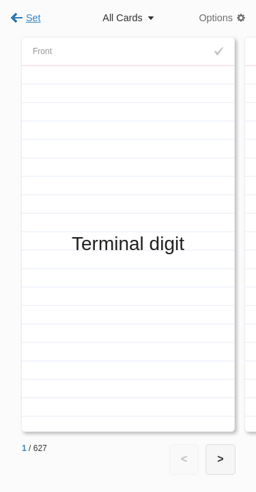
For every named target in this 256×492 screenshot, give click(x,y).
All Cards (122, 17)
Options (216, 17)
